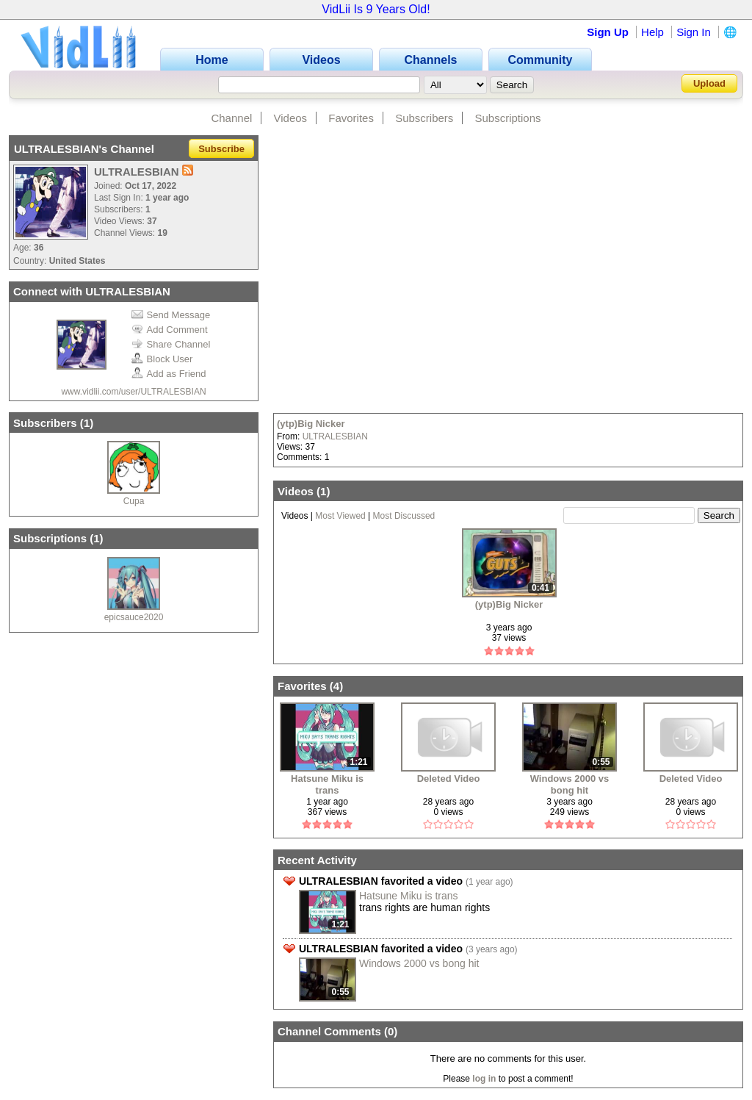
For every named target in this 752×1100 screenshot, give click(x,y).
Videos (291, 118)
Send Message (171, 314)
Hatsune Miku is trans (327, 784)
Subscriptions (508, 118)
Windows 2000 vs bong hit (570, 784)
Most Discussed (404, 516)
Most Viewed (340, 516)
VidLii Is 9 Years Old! (376, 9)
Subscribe (221, 148)
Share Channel (171, 344)
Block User (162, 358)
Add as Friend (168, 373)
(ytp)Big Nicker (310, 423)
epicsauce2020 (134, 617)
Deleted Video (448, 778)
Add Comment (169, 329)
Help (652, 32)
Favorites (351, 118)
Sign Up (608, 32)
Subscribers (424, 118)
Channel (231, 118)
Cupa (134, 501)
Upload (709, 83)
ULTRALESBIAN (335, 436)
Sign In (693, 32)
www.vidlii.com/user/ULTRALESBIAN (133, 392)
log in (484, 1079)
